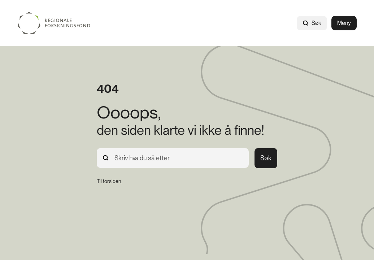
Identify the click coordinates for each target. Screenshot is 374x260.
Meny (344, 23)
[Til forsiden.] (109, 181)
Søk (312, 23)
